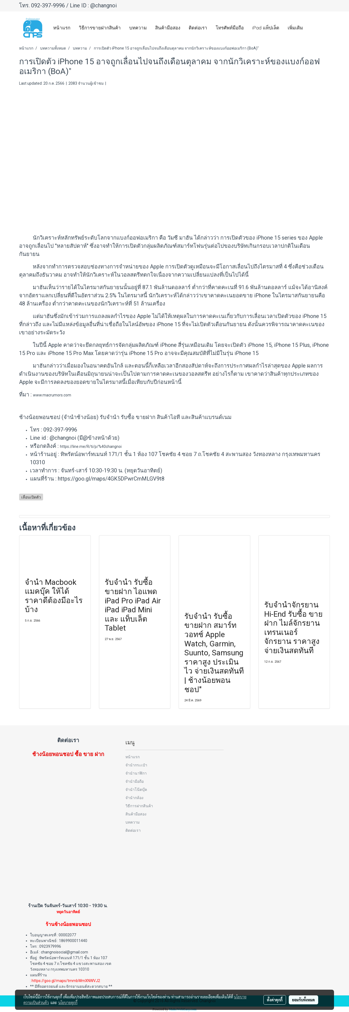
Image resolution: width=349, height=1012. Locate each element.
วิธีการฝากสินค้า (139, 805)
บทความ (138, 27)
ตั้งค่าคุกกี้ (274, 999)
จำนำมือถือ (134, 781)
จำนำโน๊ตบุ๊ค (136, 789)
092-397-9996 (48, 5)
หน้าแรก (61, 27)
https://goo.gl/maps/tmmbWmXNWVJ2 (66, 981)
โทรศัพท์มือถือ (230, 27)
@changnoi (103, 5)
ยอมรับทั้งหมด (303, 999)
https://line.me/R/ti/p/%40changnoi (91, 446)
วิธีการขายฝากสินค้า (100, 27)
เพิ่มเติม (295, 27)
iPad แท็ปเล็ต (265, 27)
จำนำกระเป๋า (136, 765)
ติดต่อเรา (198, 27)
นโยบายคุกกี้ (67, 1002)
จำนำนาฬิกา (136, 773)
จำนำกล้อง (134, 797)
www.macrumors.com (52, 395)
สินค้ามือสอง (167, 27)
